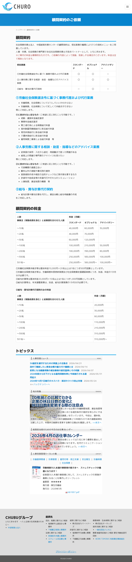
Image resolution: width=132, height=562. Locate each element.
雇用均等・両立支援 (69, 459)
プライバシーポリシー (66, 551)
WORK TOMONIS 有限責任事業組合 (110, 539)
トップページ (20, 30)
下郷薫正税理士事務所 (57, 529)
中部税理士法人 (14, 527)
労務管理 (52, 459)
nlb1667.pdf (72, 492)
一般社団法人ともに (103, 529)
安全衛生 (86, 459)
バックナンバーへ (41, 384)
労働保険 (98, 459)
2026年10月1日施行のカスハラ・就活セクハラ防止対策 (56, 380)
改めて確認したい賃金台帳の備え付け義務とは (51, 366)
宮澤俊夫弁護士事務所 (57, 536)
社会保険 (66, 462)
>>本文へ (96, 422)
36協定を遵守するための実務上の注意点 (49, 363)
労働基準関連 (39, 459)
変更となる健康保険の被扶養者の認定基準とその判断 (54, 370)
